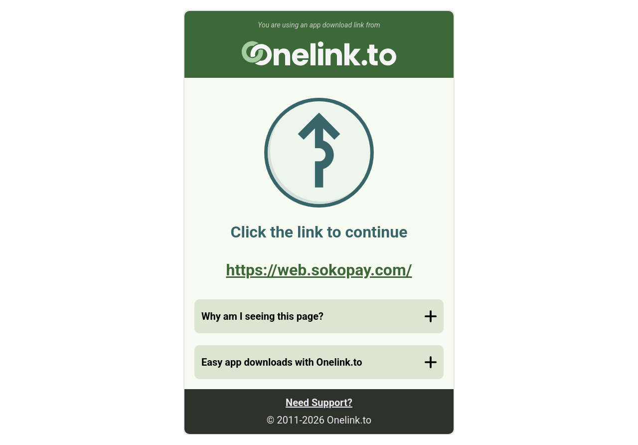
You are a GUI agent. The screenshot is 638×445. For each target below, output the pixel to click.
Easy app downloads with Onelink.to (281, 362)
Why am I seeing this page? (262, 316)
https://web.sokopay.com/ (319, 269)
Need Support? (319, 403)
